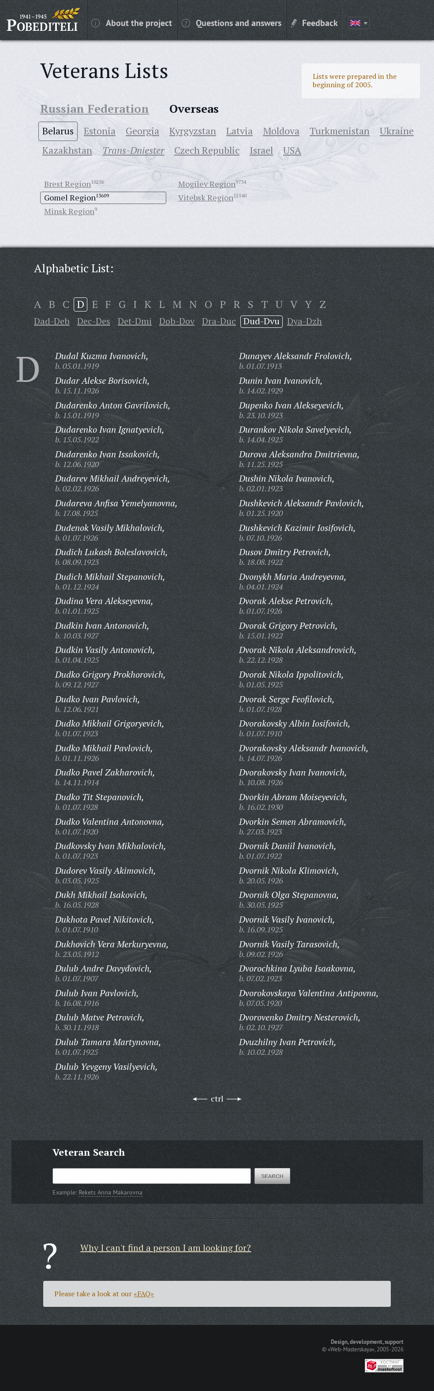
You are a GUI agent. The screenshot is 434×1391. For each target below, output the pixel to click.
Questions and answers (231, 22)
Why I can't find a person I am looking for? (165, 1248)
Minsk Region (69, 211)
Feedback (314, 22)
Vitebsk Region (205, 197)
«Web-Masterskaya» (351, 1349)
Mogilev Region (207, 183)
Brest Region (67, 183)
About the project (131, 22)
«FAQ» (144, 1293)
